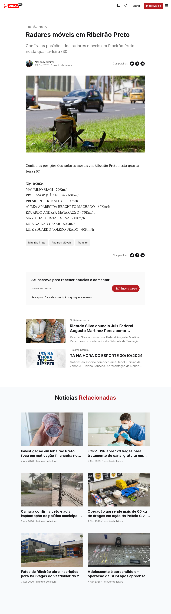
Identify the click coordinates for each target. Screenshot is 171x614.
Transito (82, 242)
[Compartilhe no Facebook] (137, 63)
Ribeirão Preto (36, 26)
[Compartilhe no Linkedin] (142, 63)
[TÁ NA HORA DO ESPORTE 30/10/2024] (46, 358)
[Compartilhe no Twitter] (132, 63)
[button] (118, 5)
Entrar (136, 5)
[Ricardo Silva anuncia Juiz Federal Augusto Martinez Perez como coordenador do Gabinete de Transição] (46, 331)
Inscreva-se (153, 5)
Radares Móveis (61, 242)
